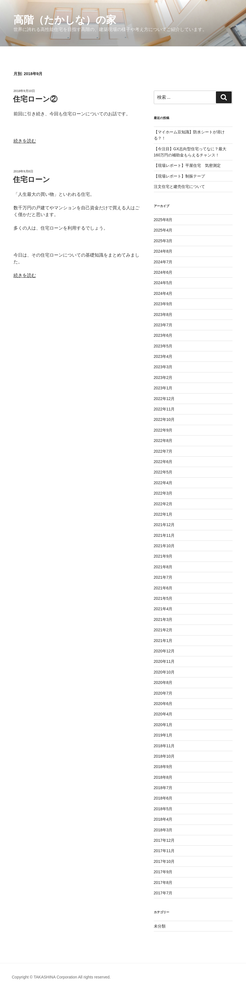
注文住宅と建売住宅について (179, 186)
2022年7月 (163, 451)
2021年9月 (163, 556)
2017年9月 (163, 872)
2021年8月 (163, 567)
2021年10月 (164, 546)
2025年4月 (163, 230)
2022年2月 (163, 504)
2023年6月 (163, 335)
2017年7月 (163, 893)
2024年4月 (163, 293)
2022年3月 (163, 493)
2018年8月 (163, 777)
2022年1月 (163, 514)
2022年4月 (163, 483)
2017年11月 (164, 850)
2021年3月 (163, 619)
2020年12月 (164, 651)
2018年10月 (164, 756)
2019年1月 (163, 735)
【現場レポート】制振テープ (179, 176)
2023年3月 (163, 367)
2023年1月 (163, 388)
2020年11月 (164, 661)
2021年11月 (164, 535)
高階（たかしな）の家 (64, 20)
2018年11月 (164, 746)
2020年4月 (163, 714)
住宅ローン (31, 179)
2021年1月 (163, 640)
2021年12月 (164, 524)
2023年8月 (163, 314)
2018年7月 (163, 787)
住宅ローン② (35, 99)
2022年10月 (164, 419)
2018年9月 (163, 766)
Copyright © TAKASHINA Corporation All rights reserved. (61, 977)
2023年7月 (163, 325)
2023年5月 (163, 346)
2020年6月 (163, 703)
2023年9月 (163, 304)
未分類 (160, 926)
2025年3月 (163, 241)
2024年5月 (163, 282)
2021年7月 (163, 577)
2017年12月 (164, 840)
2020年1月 (163, 724)
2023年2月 (163, 377)
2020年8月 (163, 682)
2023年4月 (163, 356)
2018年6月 (163, 798)
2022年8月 (163, 440)
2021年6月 (163, 588)
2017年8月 (163, 882)
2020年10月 (164, 672)
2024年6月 (163, 272)
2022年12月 (164, 398)
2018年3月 (163, 830)
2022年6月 (163, 461)
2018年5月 (163, 809)
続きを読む (24, 140)
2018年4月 (163, 819)
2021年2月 (163, 630)
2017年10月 (164, 861)
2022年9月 (163, 430)
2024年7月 (163, 262)
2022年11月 (164, 409)
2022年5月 (163, 472)
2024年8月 (163, 251)
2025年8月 (163, 219)
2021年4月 (163, 609)
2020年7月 (163, 693)
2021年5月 (163, 598)
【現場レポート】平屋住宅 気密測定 (187, 165)
